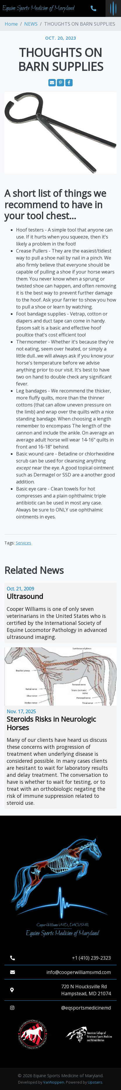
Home (11, 24)
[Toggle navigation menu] (113, 8)
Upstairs (95, 1082)
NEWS (31, 24)
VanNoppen (53, 1082)
